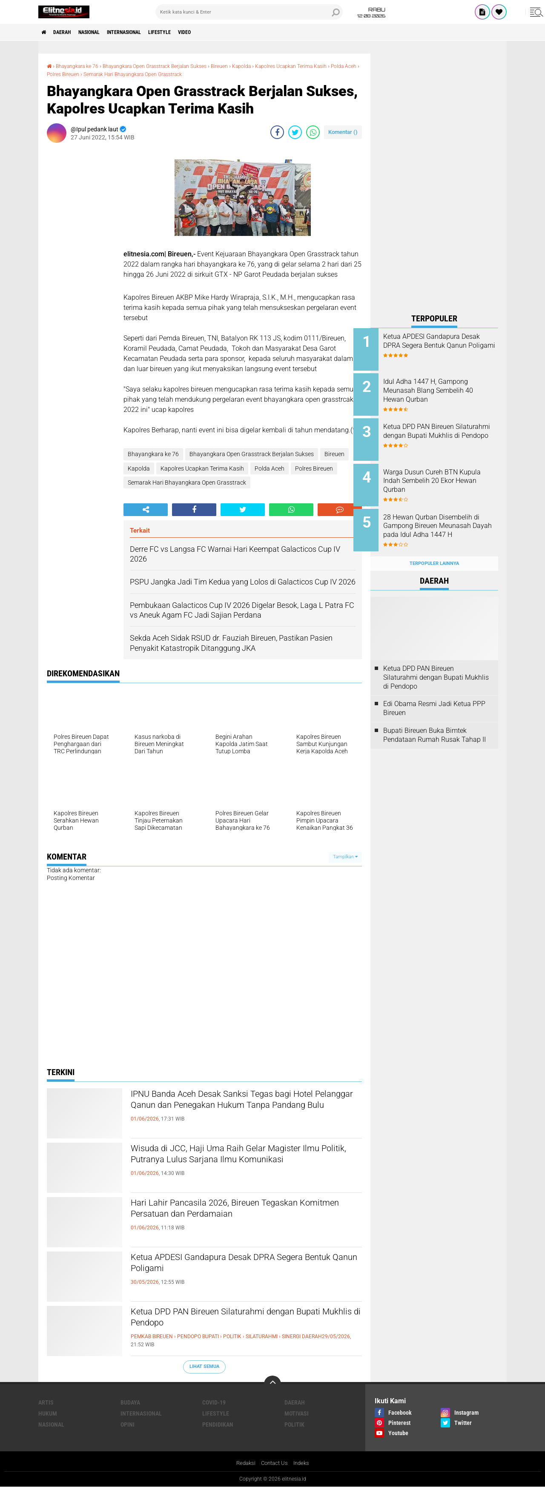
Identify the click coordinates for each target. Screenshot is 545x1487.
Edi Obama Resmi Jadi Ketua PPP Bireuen (434, 695)
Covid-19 (214, 1402)
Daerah (68, 32)
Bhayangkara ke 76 (82, 65)
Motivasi (296, 1413)
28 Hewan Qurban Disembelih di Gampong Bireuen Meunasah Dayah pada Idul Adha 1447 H (444, 521)
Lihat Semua (204, 1366)
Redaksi (243, 1462)
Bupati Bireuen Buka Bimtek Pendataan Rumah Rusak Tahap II (434, 721)
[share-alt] (145, 509)
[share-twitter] (295, 132)
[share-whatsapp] (313, 132)
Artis (46, 1402)
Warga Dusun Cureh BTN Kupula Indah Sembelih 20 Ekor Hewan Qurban (439, 474)
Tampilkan (345, 856)
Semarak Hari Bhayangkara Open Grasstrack (201, 73)
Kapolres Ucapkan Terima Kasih (202, 467)
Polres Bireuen (119, 73)
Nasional (101, 32)
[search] (249, 12)
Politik (294, 1424)
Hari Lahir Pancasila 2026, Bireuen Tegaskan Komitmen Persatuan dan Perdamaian (237, 1210)
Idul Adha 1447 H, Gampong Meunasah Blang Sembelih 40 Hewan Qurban (445, 388)
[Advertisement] (434, 181)
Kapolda (276, 65)
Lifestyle (188, 32)
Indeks (303, 1462)
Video (219, 32)
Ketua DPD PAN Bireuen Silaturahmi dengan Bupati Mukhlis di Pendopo (235, 1319)
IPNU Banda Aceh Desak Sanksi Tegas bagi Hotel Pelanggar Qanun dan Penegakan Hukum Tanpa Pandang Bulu (243, 1108)
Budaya (130, 1402)
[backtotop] (272, 1383)
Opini (127, 1424)
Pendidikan (217, 1424)
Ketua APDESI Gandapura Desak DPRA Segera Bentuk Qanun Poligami (241, 1264)
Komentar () (343, 131)
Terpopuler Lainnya (434, 550)
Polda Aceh (81, 73)
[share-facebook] (277, 132)
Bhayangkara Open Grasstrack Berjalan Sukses (174, 65)
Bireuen (251, 65)
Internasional (144, 32)
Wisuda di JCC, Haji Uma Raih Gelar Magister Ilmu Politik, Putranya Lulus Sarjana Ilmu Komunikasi (239, 1163)
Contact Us (274, 1462)
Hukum (47, 1413)
